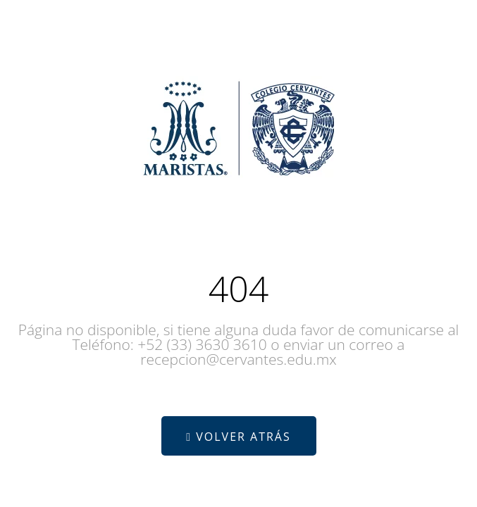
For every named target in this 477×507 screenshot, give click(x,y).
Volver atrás (238, 436)
